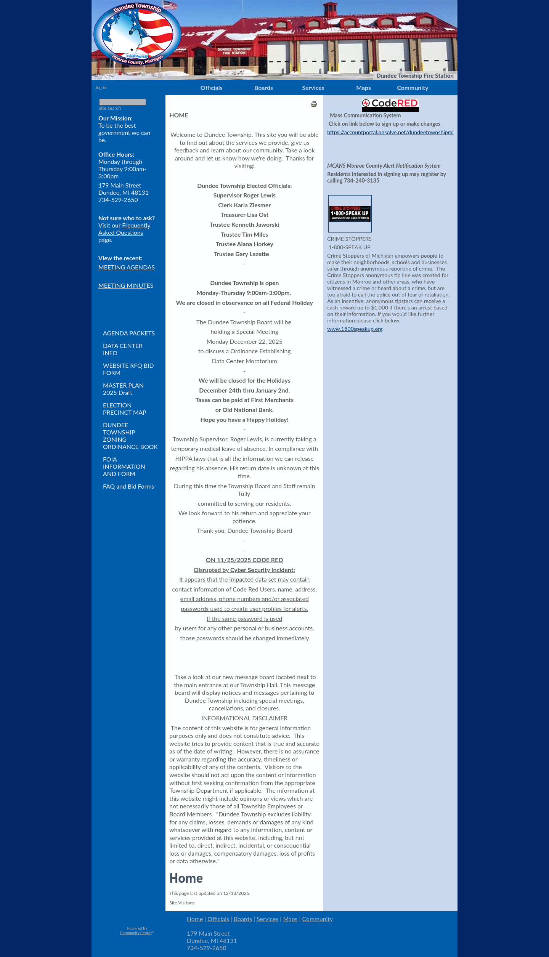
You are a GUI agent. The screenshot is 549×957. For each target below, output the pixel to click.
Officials (212, 87)
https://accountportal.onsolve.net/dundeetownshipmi (390, 132)
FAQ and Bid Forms (128, 486)
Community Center (136, 932)
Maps (363, 87)
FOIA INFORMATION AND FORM (124, 466)
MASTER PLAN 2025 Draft (123, 389)
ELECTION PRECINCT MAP (124, 408)
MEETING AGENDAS (126, 267)
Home (195, 918)
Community (412, 87)
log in (101, 87)
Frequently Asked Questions (124, 228)
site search (110, 108)
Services (313, 87)
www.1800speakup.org (355, 328)
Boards (263, 87)
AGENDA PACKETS (129, 333)
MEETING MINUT (122, 285)
